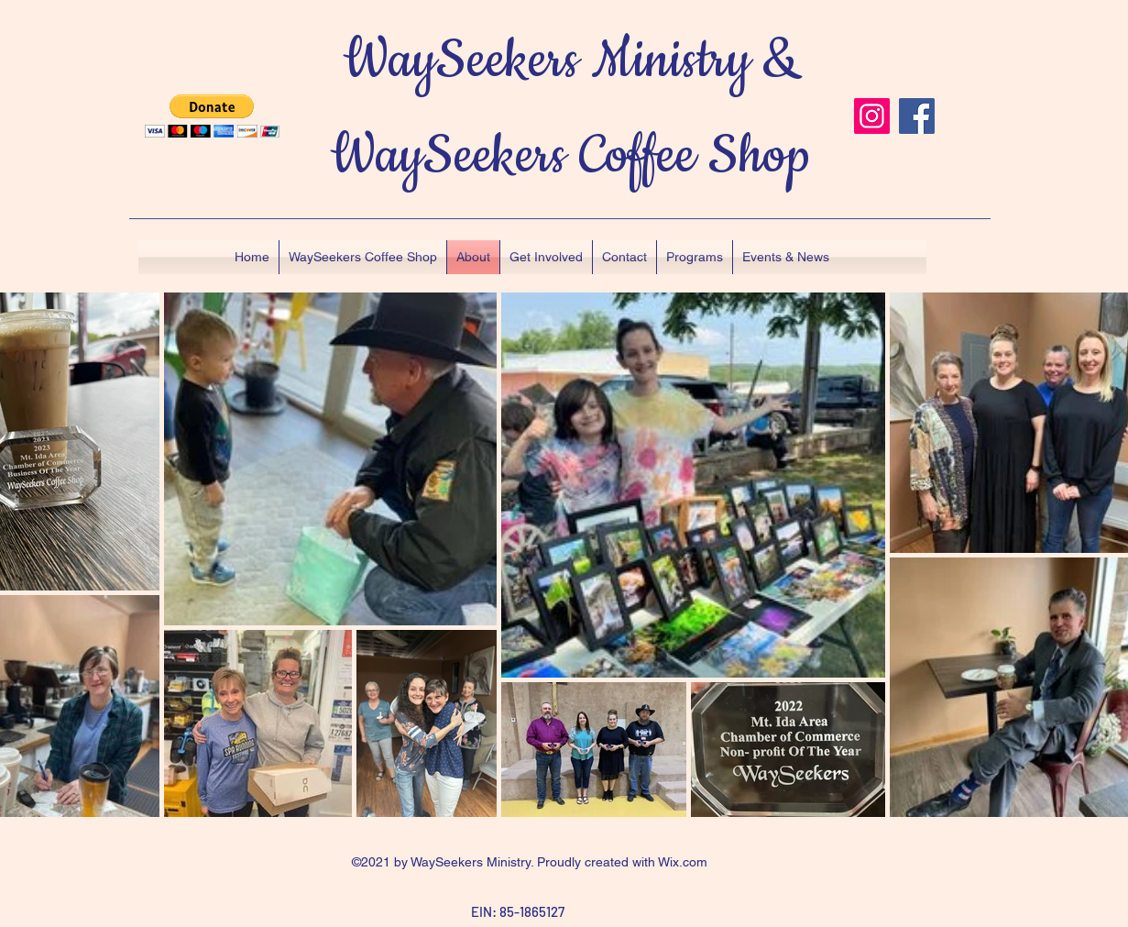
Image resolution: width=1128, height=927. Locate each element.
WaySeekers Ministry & (570, 61)
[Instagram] (872, 116)
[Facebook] (917, 116)
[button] (212, 116)
